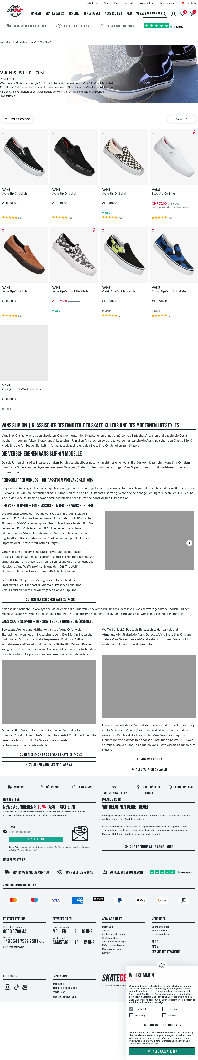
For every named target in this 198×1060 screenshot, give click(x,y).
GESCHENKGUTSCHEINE (166, 952)
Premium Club (111, 800)
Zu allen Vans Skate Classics (49, 765)
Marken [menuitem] (36, 14)
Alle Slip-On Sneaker (149, 770)
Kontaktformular (15, 946)
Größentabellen (110, 937)
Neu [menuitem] (129, 14)
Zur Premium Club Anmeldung (148, 847)
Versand (16, 787)
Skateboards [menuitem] (55, 14)
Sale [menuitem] (141, 14)
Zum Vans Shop (149, 759)
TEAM (155, 947)
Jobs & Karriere (159, 930)
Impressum (60, 976)
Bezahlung (107, 926)
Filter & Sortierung (16, 119)
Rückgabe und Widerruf (114, 934)
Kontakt (106, 952)
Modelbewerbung (160, 934)
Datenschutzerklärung (65, 988)
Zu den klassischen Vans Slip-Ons (49, 600)
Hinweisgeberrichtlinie (64, 997)
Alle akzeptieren (162, 1051)
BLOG (155, 942)
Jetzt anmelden (36, 839)
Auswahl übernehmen (162, 1025)
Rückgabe (49, 787)
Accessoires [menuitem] (113, 14)
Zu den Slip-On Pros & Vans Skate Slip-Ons (49, 755)
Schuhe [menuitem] (73, 14)
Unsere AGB (58, 984)
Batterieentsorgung (111, 948)
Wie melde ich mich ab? (27, 850)
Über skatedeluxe (160, 926)
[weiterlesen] (8, 95)
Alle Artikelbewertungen (114, 941)
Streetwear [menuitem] (91, 14)
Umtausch (82, 787)
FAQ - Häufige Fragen (113, 945)
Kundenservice (181, 787)
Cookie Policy (59, 992)
